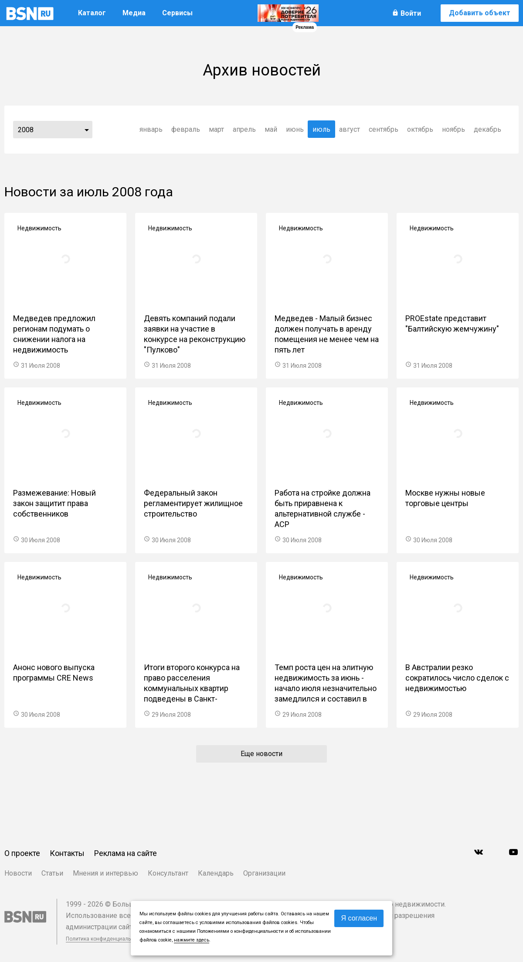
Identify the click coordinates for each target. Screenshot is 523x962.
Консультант (168, 873)
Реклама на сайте (125, 853)
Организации (264, 873)
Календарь (216, 873)
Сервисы (177, 13)
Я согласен (359, 918)
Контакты (67, 853)
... (87, 129)
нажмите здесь (191, 940)
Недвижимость (39, 228)
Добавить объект (479, 13)
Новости (18, 873)
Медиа (134, 13)
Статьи (52, 873)
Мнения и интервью (105, 873)
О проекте (22, 853)
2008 (26, 130)
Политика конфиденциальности (105, 939)
